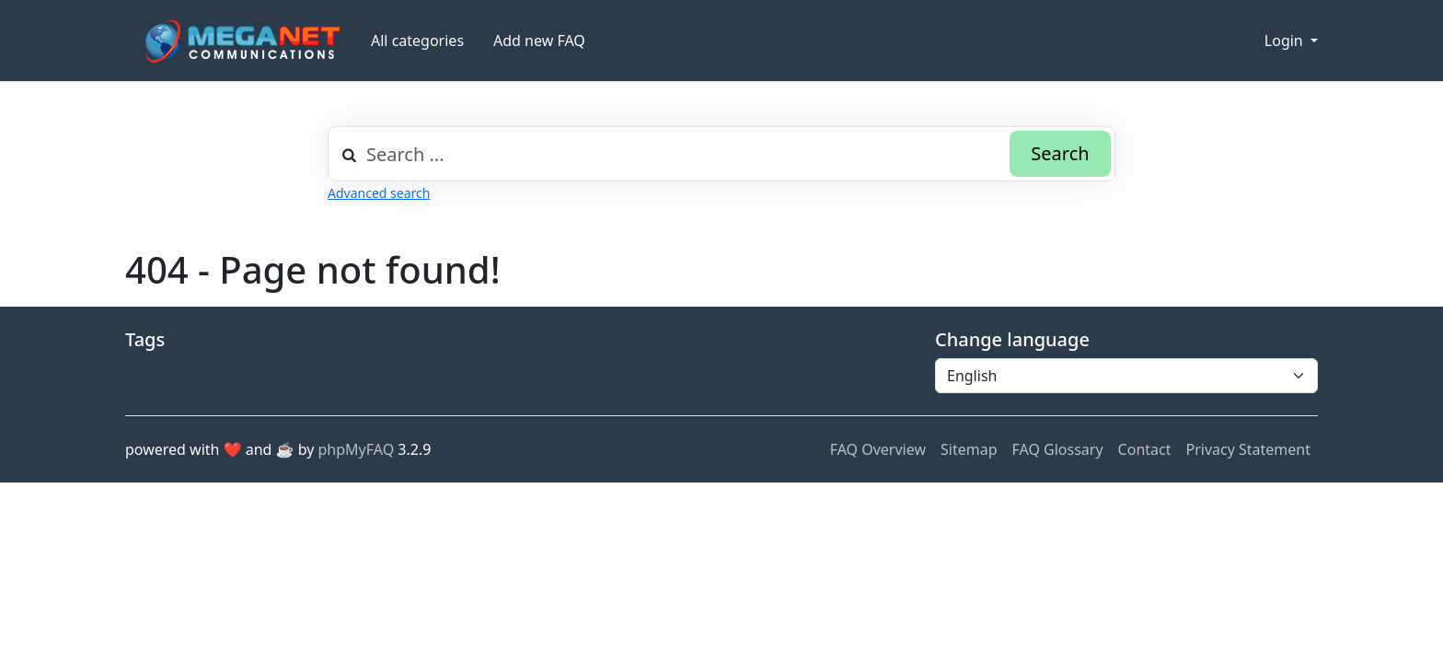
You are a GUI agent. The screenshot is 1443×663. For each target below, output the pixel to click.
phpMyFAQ (356, 449)
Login (1285, 40)
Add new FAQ (539, 40)
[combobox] (721, 153)
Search (1060, 153)
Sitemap (969, 449)
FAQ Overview (878, 449)
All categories (417, 40)
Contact (1145, 449)
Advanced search (379, 193)
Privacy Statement (1247, 449)
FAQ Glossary (1057, 449)
